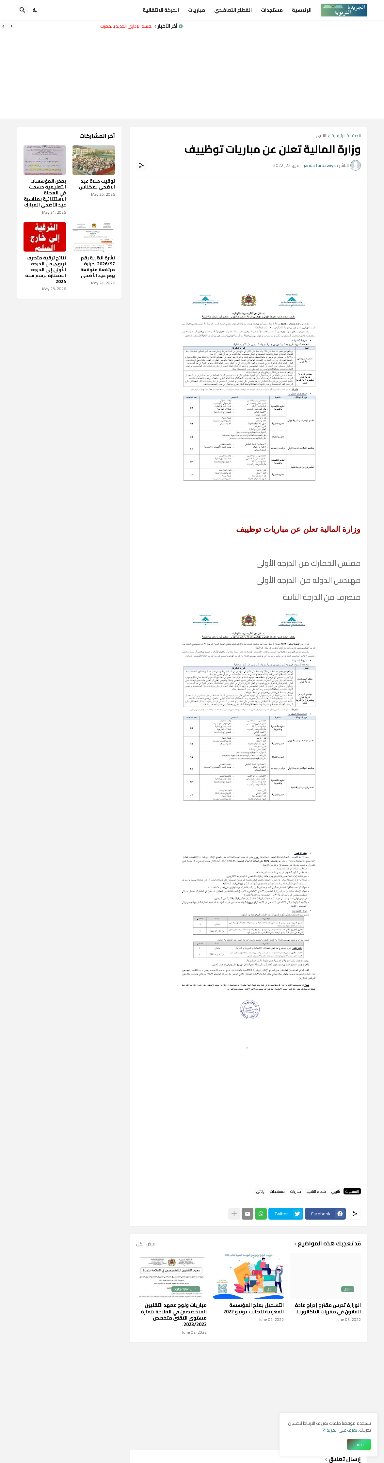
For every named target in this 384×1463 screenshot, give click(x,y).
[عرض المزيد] (234, 1214)
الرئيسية (302, 10)
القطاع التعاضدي (233, 10)
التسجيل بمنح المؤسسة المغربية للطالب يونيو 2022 (253, 1308)
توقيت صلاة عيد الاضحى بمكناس (97, 184)
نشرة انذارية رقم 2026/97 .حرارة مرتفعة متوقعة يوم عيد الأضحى (97, 267)
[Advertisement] (283, 69)
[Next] (3, 26)
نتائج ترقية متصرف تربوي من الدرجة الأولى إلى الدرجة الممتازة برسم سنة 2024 (45, 270)
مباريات (196, 10)
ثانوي (321, 136)
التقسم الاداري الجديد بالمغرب (124, 26)
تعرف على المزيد (342, 1430)
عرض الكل (145, 1243)
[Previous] (11, 26)
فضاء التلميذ (316, 1191)
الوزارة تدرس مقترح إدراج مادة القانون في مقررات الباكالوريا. (328, 1308)
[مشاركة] (141, 165)
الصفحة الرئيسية (346, 136)
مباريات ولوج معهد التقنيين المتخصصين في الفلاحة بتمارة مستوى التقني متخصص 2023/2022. (174, 1314)
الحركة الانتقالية (161, 10)
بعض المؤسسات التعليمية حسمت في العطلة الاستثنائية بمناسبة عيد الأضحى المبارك (45, 193)
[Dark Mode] (35, 10)
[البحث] (22, 10)
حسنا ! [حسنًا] (359, 1444)
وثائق (260, 1191)
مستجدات (272, 10)
